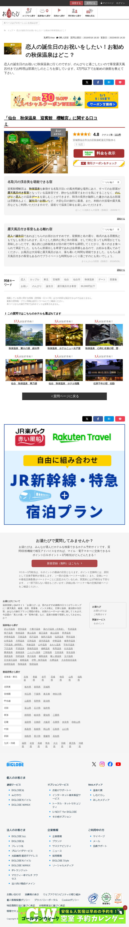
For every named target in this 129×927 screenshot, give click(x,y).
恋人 (23, 279)
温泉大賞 (97, 790)
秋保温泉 (89, 279)
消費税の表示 (32, 894)
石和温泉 (31, 641)
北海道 (26, 678)
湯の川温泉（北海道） (54, 629)
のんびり (37, 286)
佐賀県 (32, 745)
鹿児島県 (72, 745)
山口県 (65, 729)
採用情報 (57, 855)
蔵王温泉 (43, 633)
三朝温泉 (47, 652)
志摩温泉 (54, 660)
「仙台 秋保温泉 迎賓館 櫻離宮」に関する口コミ (50, 121)
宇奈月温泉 (68, 644)
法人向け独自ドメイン (23, 883)
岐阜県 (37, 715)
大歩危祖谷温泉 (69, 660)
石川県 (37, 708)
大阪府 (46, 722)
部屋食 (113, 279)
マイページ (107, 3)
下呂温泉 (8, 648)
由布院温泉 (9, 664)
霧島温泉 (43, 656)
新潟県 (46, 701)
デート (101, 279)
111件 (118, 134)
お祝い (24, 286)
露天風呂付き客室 (66, 286)
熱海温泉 (22, 664)
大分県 (55, 745)
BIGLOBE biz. (19, 836)
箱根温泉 (24, 660)
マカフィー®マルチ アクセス (25, 876)
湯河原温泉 (44, 641)
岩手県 (44, 678)
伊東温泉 (57, 641)
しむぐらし (99, 795)
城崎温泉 (45, 648)
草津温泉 (66, 633)
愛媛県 (46, 736)
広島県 (56, 729)
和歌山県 (76, 722)
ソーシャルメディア (63, 865)
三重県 (56, 715)
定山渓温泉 (9, 629)
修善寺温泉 (69, 641)
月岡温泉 (20, 641)
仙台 (66, 279)
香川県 (37, 736)
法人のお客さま (16, 830)
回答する (76, 3)
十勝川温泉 (34, 629)
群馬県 (37, 687)
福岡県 (24, 745)
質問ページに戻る (65, 396)
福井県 (46, 708)
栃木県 (28, 687)
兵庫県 (56, 722)
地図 (79, 144)
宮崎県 (63, 745)
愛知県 (46, 715)
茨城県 (46, 687)
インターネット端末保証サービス (66, 796)
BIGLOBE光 (18, 790)
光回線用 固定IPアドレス (25, 855)
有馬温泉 (57, 648)
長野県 (37, 701)
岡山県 (46, 729)
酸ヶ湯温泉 (55, 656)
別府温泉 (20, 656)
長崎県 (40, 745)
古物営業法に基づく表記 (52, 905)
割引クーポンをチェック (99, 163)
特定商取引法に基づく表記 (21, 905)
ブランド (57, 841)
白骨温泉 (8, 641)
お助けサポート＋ (61, 790)
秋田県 (62, 678)
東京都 (46, 694)
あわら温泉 (55, 644)
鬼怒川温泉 (46, 636)
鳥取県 (28, 729)
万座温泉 (22, 636)
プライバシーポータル (46, 900)
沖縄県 (81, 745)
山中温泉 (42, 644)
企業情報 (53, 830)
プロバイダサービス (22, 850)
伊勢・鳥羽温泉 (39, 660)
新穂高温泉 (32, 648)
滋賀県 (28, 722)
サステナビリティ (61, 846)
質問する (91, 3)
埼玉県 (28, 694)
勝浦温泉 (8, 652)
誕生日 (49, 286)
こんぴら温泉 (33, 652)
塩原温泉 (59, 636)
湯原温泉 (8, 656)
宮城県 (56, 279)
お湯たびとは (100, 610)
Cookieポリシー (70, 900)
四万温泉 (33, 636)
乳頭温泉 (72, 629)
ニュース (57, 850)
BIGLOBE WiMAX (21, 804)
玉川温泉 (68, 656)
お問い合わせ (14, 894)
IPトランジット (20, 870)
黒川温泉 (31, 656)
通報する (121, 219)
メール (96, 841)
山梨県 (28, 701)
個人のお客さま (16, 778)
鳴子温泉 (8, 633)
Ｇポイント (99, 623)
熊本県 (47, 745)
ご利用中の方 (96, 830)
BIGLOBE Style (60, 860)
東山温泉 (31, 633)
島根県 (37, 729)
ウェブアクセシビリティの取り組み (62, 894)
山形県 (71, 678)
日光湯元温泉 (10, 660)
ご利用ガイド (100, 614)
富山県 (28, 708)
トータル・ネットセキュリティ (66, 805)
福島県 (80, 678)
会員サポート (100, 846)
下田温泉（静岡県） (14, 644)
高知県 (56, 736)
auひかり (16, 795)
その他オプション (61, 816)
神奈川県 (57, 694)
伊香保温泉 (9, 636)
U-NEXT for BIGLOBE (64, 811)
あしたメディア (101, 800)
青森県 (35, 678)
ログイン (120, 3)
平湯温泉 (20, 648)
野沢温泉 (70, 636)
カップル (34, 279)
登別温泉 (22, 629)
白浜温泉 (68, 648)
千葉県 (37, 694)
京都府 (37, 722)
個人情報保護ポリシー (18, 900)
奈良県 (65, 722)
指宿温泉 (33, 664)
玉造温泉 (59, 652)
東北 (46, 279)
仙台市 (76, 279)
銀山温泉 (54, 633)
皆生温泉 (70, 652)
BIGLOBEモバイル (21, 800)
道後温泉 (20, 652)
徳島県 (28, 736)
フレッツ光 (17, 846)
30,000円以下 (88, 286)
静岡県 (28, 715)
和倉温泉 (31, 644)
